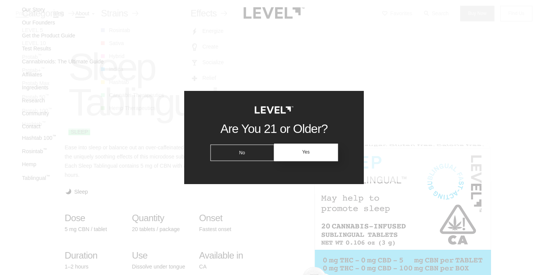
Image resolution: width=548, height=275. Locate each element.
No (240, 152)
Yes (307, 152)
